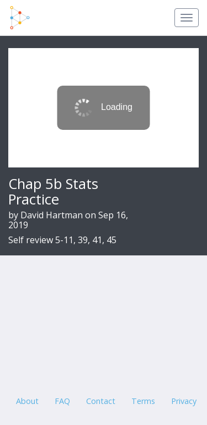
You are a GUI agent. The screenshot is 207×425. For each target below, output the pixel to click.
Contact (100, 401)
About (27, 401)
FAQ (62, 401)
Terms (143, 401)
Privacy (184, 401)
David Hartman (51, 215)
